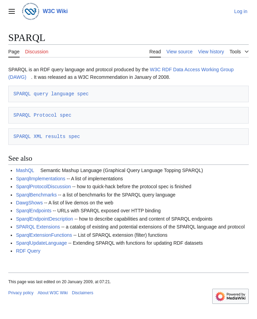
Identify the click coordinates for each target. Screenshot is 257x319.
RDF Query (28, 251)
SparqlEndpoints (33, 210)
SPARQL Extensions (38, 227)
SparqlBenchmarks (36, 195)
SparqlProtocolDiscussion (43, 186)
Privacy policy (20, 292)
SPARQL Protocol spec (42, 115)
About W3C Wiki (53, 292)
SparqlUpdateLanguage (41, 243)
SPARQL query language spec (51, 94)
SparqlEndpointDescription (44, 219)
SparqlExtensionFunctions (44, 235)
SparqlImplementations (40, 178)
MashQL (25, 170)
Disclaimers (82, 292)
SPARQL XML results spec (46, 136)
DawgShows (29, 202)
